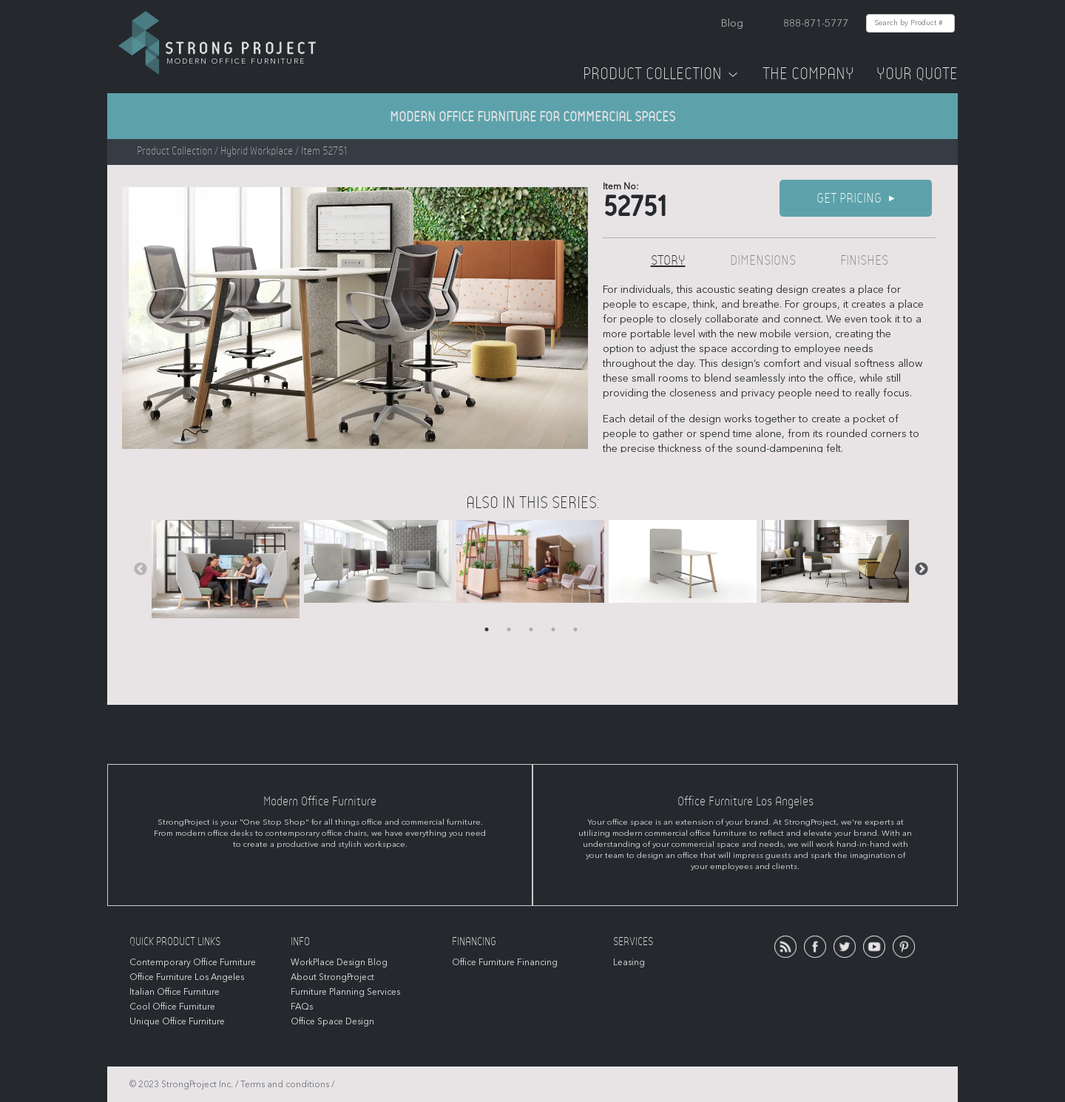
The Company (808, 74)
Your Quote (917, 74)
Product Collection (661, 74)
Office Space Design (332, 1021)
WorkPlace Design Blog (339, 962)
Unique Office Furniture (177, 1021)
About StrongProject (332, 977)
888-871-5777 (815, 23)
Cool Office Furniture (172, 1006)
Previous (140, 569)
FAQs (302, 1006)
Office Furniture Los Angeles (186, 977)
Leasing (629, 962)
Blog (732, 23)
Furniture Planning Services (345, 992)
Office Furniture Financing (505, 962)
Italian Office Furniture (174, 992)
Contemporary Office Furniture (192, 962)
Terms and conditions (284, 1084)
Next (921, 569)
